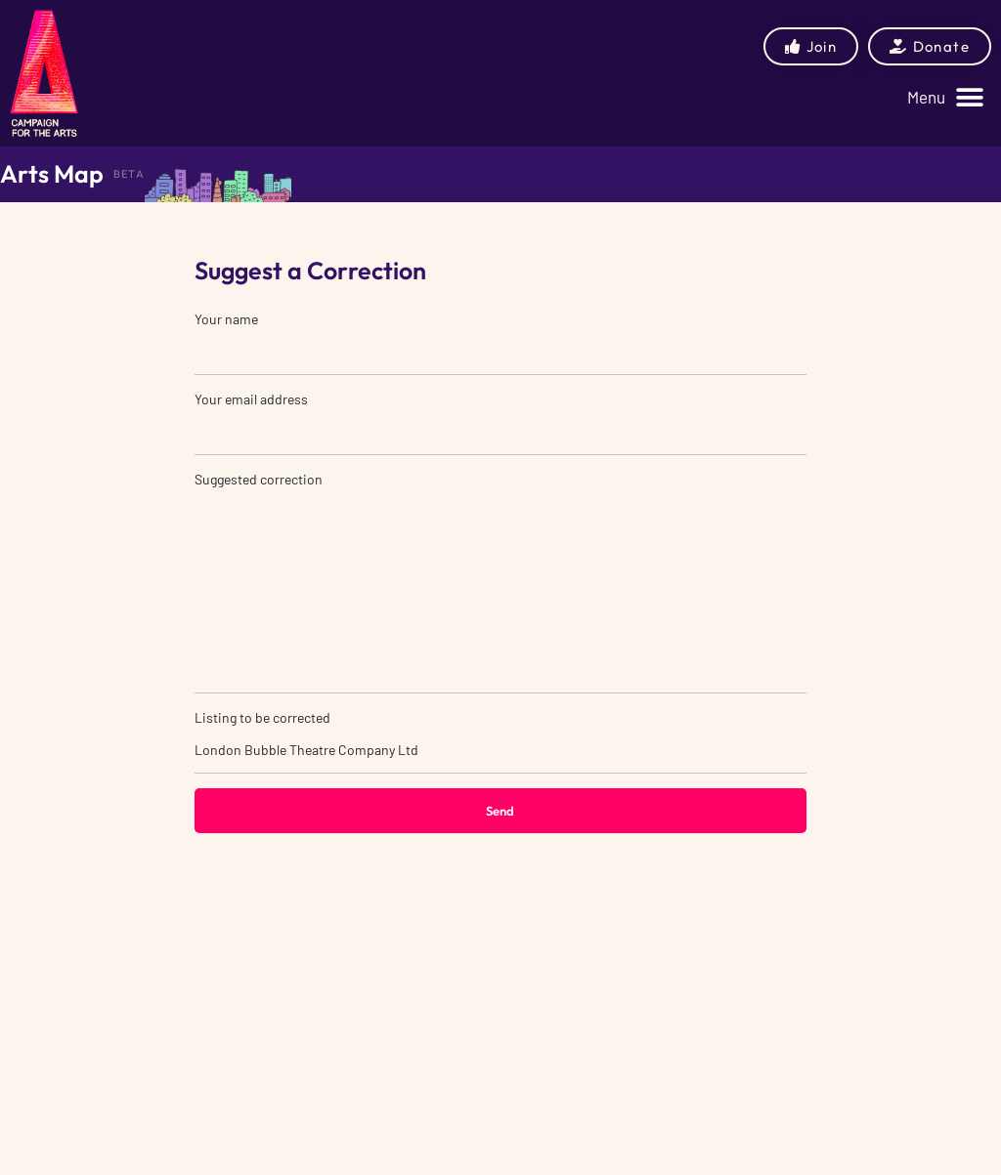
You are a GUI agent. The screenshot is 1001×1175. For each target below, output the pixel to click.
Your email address (501, 423)
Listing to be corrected (501, 741)
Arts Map (52, 173)
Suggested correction (501, 582)
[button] (945, 97)
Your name (501, 343)
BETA (129, 174)
